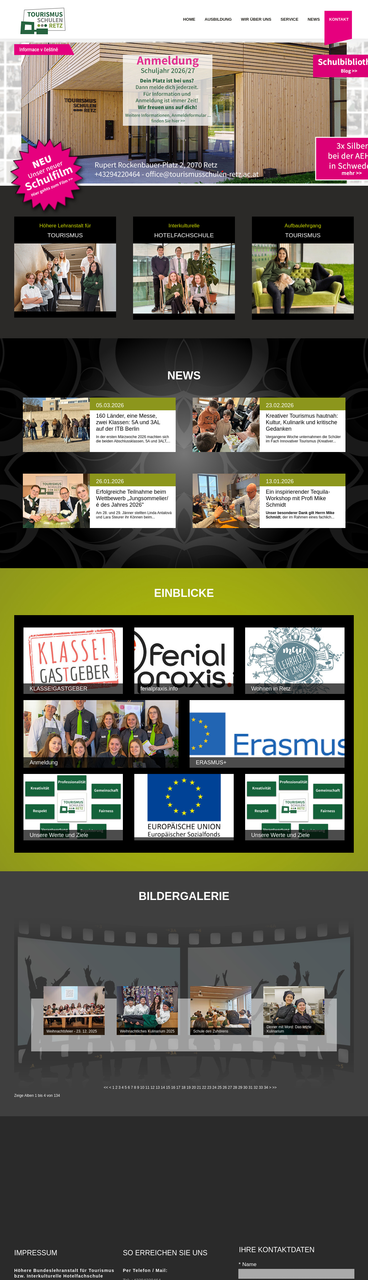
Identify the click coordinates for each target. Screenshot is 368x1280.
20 (194, 1087)
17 (178, 1087)
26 (225, 1087)
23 (209, 1087)
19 (188, 1087)
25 (220, 1087)
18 (184, 1087)
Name (247, 1264)
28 (235, 1087)
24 (214, 1087)
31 (251, 1087)
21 (199, 1087)
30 (245, 1087)
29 (240, 1087)
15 (168, 1087)
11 (147, 1087)
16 (173, 1087)
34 (266, 1087)
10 (142, 1087)
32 (255, 1087)
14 (163, 1087)
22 (204, 1087)
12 (152, 1087)
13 (158, 1087)
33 (261, 1087)
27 (230, 1087)
